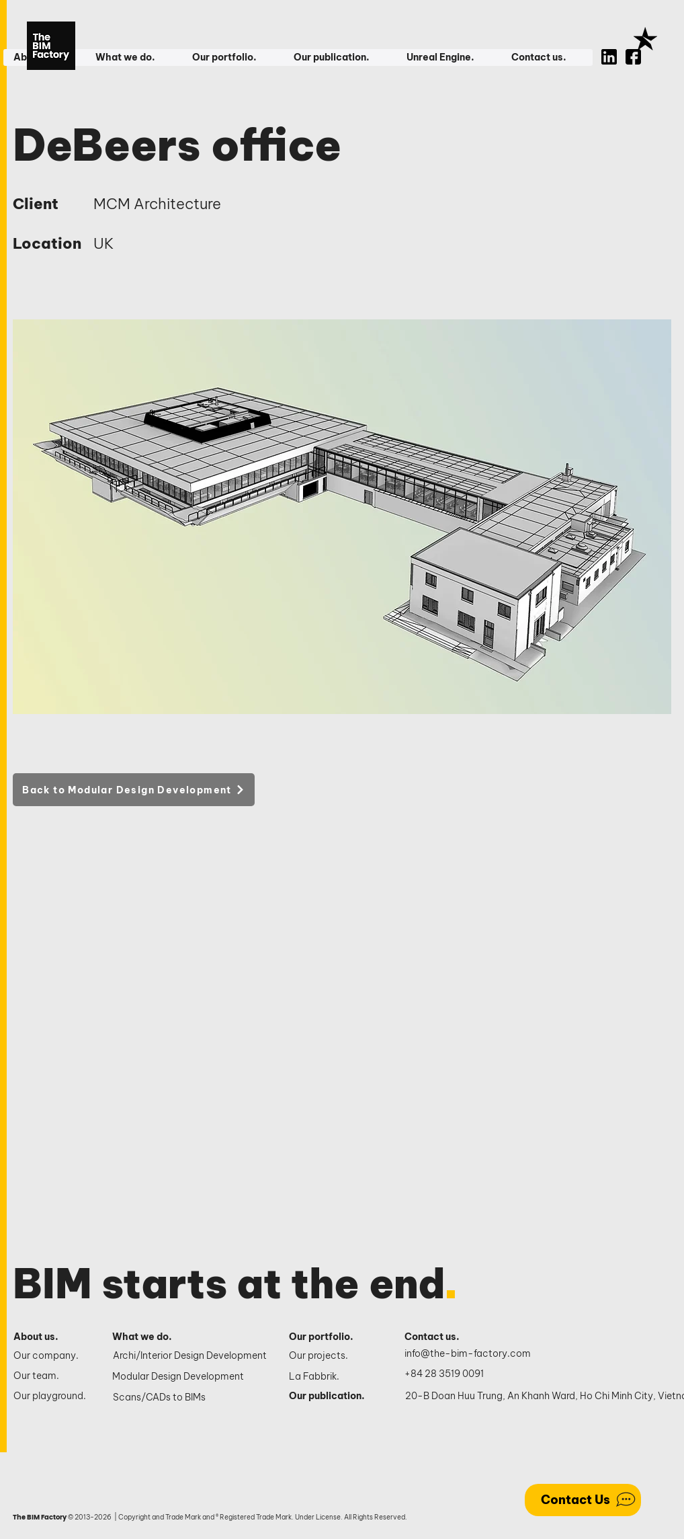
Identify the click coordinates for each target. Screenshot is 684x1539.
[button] (133, 57)
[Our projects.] (332, 1356)
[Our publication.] (332, 1396)
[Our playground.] (51, 1396)
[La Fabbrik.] (332, 1377)
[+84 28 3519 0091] (451, 1374)
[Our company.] (51, 1356)
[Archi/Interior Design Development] (191, 1356)
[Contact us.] (439, 1337)
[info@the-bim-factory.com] (470, 1354)
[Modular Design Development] (190, 1377)
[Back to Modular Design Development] (134, 789)
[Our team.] (51, 1376)
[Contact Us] (583, 1500)
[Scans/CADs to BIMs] (191, 1398)
